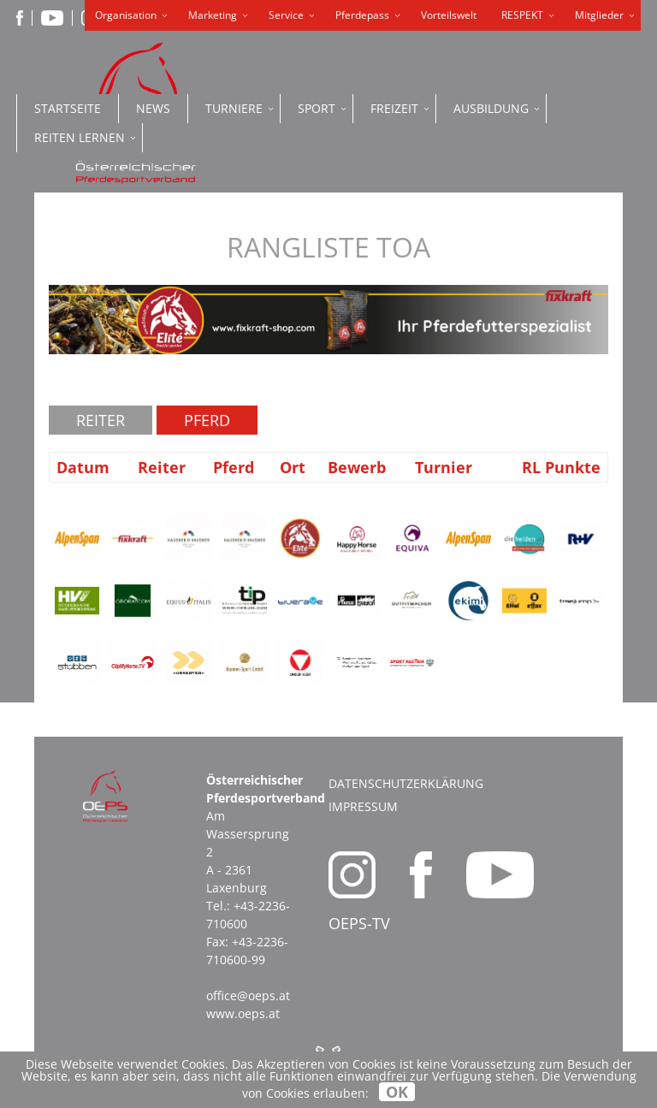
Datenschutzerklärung (405, 783)
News (153, 108)
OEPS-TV (359, 923)
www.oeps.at (243, 1013)
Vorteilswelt (448, 15)
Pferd (207, 420)
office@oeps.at (248, 995)
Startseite (67, 108)
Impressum (363, 806)
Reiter (100, 420)
